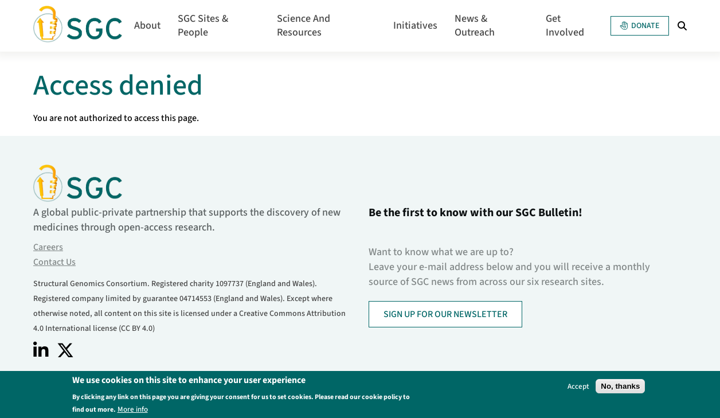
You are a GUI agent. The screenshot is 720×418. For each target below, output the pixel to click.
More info (133, 410)
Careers (48, 247)
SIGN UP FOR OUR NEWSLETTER (445, 314)
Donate (639, 26)
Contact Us (54, 262)
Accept (578, 387)
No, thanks (620, 388)
